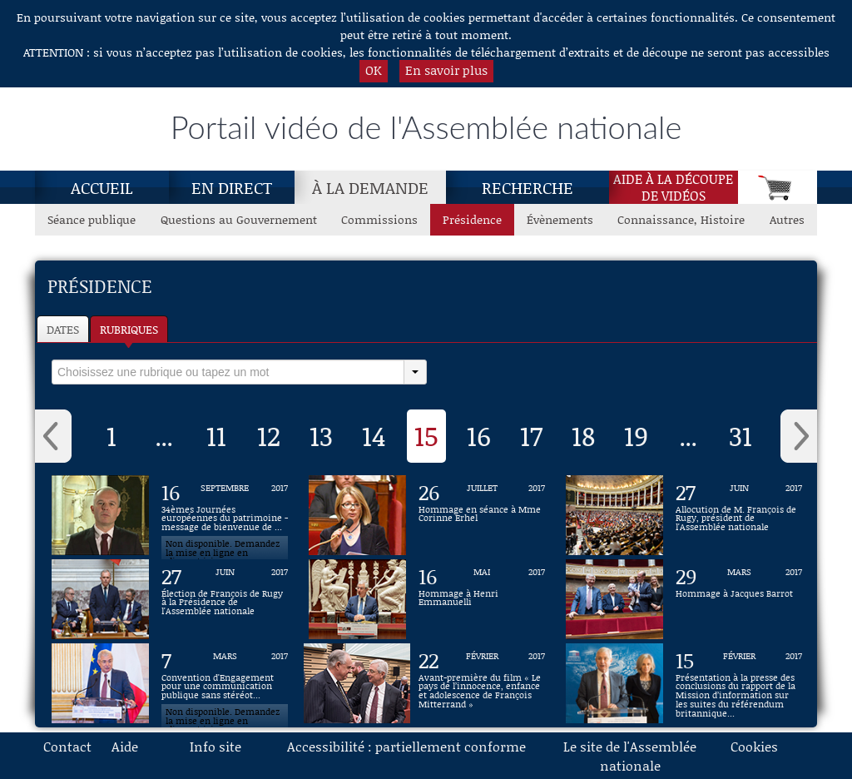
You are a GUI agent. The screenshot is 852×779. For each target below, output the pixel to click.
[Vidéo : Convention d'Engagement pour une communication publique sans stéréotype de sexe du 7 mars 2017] (224, 683)
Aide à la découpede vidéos (673, 187)
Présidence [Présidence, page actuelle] (472, 219)
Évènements (560, 219)
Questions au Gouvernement (239, 219)
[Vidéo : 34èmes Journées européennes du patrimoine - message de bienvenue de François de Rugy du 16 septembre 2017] (224, 515)
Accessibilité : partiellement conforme (406, 746)
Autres (787, 219)
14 (374, 435)
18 (583, 435)
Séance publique (91, 219)
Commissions (379, 219)
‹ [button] (53, 436)
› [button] (798, 436)
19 (636, 435)
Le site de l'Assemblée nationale (629, 756)
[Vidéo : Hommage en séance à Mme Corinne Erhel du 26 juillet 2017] (481, 515)
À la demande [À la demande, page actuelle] (370, 187)
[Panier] (777, 187)
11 (216, 435)
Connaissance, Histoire (681, 219)
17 (531, 435)
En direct (231, 187)
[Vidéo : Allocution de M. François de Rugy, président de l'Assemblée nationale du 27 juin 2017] (738, 515)
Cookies (754, 746)
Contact (67, 746)
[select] (228, 372)
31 (740, 435)
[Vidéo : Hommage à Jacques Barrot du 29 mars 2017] (738, 599)
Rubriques (129, 329)
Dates (63, 329)
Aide (124, 746)
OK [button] (373, 70)
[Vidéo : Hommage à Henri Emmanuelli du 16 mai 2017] (481, 599)
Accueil (102, 187)
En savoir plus (446, 70)
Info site (215, 746)
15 (426, 435)
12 (268, 435)
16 (479, 435)
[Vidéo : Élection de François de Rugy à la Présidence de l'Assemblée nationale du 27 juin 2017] (224, 599)
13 (321, 435)
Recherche (527, 187)
